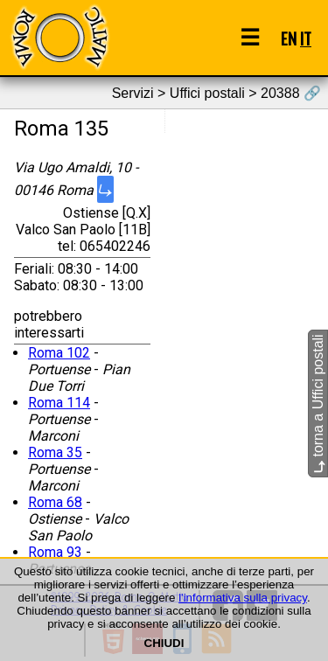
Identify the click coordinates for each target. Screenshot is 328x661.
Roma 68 (55, 502)
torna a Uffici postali (318, 404)
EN (289, 38)
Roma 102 (59, 352)
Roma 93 (55, 552)
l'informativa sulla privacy (242, 597)
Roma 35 (55, 452)
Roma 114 (59, 402)
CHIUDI (164, 643)
